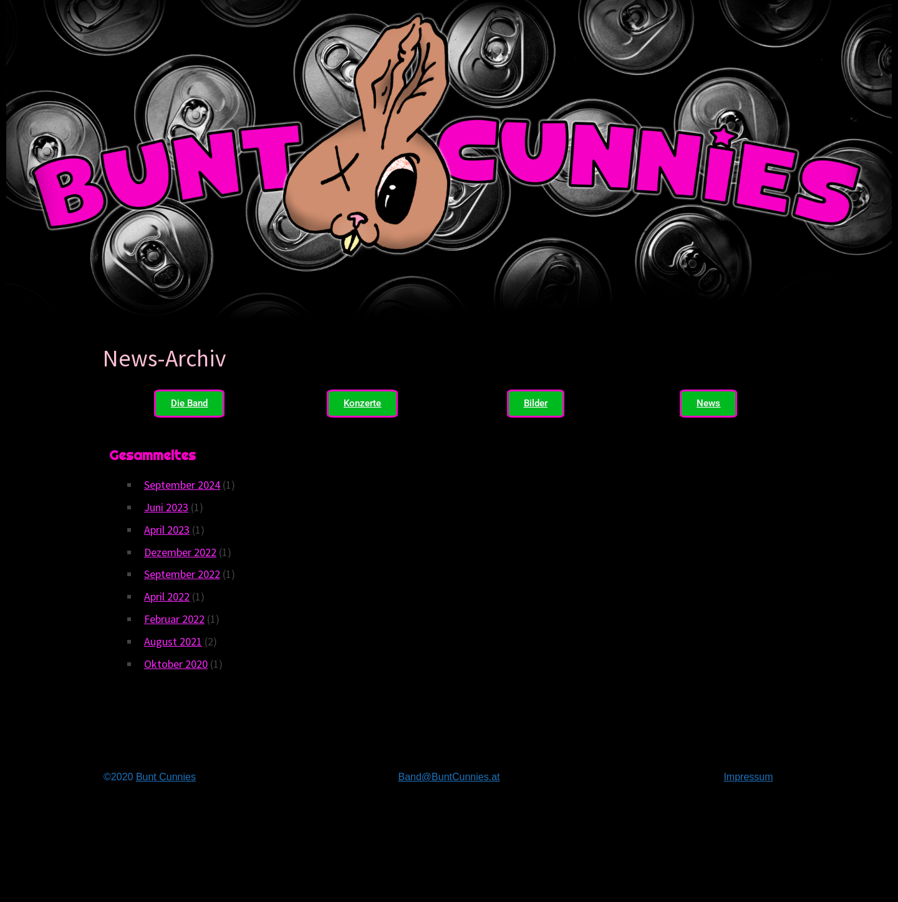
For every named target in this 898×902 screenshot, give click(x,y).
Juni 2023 (166, 507)
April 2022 (167, 596)
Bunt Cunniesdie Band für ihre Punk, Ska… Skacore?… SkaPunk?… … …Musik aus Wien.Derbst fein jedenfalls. (449, 850)
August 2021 (173, 641)
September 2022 (182, 574)
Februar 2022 (174, 619)
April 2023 (167, 529)
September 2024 (182, 485)
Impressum (748, 777)
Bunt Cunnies (166, 777)
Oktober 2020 (176, 664)
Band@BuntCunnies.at (449, 777)
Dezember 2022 (180, 552)
